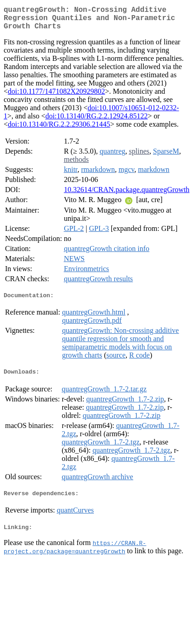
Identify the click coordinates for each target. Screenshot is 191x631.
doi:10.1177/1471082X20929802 (56, 97)
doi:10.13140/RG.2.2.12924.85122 (96, 121)
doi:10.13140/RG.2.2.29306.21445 (59, 130)
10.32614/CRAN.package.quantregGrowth (126, 195)
